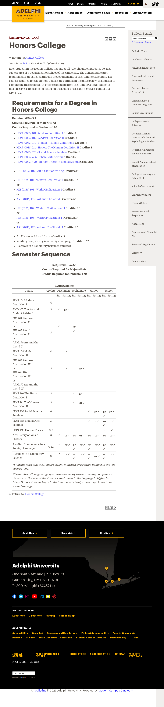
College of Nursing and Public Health (144, 176)
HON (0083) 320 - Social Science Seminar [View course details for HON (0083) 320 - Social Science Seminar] (42, 152)
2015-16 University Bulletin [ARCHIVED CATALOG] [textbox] (90, 26)
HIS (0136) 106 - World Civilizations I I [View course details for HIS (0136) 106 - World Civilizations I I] (40, 218)
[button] (134, 4)
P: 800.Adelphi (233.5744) (33, 585)
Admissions (138, 224)
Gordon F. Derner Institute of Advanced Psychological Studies (143, 138)
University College (141, 195)
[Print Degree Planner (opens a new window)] (106, 39)
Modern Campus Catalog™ (115, 690)
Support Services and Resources (143, 78)
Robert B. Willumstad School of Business (143, 152)
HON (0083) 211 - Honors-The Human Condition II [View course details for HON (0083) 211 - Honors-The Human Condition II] (48, 147)
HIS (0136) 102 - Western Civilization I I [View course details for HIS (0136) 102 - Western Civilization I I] (41, 208)
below (26, 63)
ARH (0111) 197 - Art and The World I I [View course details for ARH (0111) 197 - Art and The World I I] (40, 227)
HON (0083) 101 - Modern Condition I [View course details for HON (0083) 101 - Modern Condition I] (40, 133)
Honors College (34, 57)
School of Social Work (143, 187)
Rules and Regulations (143, 245)
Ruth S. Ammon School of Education (144, 164)
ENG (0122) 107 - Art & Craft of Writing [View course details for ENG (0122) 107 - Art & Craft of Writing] (40, 171)
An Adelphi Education (143, 68)
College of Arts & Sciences (140, 124)
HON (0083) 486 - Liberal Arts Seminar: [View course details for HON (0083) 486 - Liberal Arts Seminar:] (41, 157)
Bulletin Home (139, 51)
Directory (137, 253)
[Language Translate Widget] (23, 673)
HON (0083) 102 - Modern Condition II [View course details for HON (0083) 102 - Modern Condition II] (40, 138)
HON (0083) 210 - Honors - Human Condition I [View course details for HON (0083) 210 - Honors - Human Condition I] (45, 143)
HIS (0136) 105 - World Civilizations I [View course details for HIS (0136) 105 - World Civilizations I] (39, 189)
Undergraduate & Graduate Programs (142, 103)
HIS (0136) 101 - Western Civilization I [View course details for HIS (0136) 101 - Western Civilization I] (40, 180)
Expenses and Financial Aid (144, 234)
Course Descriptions (142, 113)
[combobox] (95, 26)
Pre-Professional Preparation (140, 214)
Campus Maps (139, 261)
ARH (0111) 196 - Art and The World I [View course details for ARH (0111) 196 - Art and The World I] (39, 199)
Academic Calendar (142, 60)
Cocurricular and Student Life (140, 90)
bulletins (40, 690)
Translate (28, 677)
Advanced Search (142, 42)
